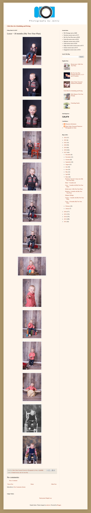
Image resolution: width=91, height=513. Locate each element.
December (68, 154)
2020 (65, 145)
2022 (65, 140)
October (67, 159)
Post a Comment (13, 480)
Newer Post (10, 484)
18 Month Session (15, 472)
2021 (65, 142)
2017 (65, 152)
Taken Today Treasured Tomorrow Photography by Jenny (73, 127)
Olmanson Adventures (70, 124)
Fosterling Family (75, 103)
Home (32, 484)
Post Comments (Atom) (19, 487)
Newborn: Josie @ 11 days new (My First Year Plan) (74, 179)
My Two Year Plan (24, 472)
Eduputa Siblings (69, 195)
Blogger (59, 505)
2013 (65, 219)
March (67, 177)
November (68, 157)
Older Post (54, 484)
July (66, 167)
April (66, 174)
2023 (65, 137)
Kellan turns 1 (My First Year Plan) (74, 189)
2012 (65, 221)
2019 (65, 147)
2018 (65, 150)
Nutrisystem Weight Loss (45, 498)
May (66, 172)
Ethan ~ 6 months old (70, 182)
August (67, 164)
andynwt (48, 505)
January (67, 208)
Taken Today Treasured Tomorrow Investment (76, 82)
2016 (65, 211)
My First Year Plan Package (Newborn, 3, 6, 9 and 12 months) (77, 74)
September (68, 162)
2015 (65, 214)
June (66, 169)
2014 (65, 216)
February (67, 206)
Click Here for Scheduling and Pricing (18, 26)
